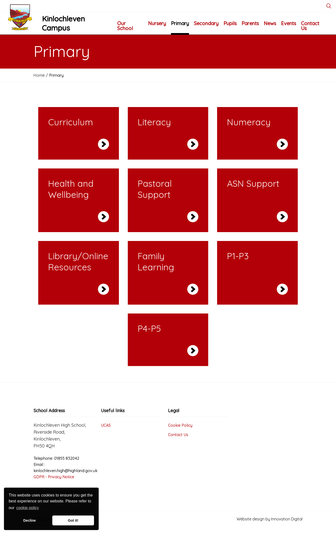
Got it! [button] (73, 520)
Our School (125, 25)
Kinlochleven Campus (63, 23)
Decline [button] (29, 520)
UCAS (106, 425)
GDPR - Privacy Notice (54, 476)
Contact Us (310, 25)
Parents (250, 23)
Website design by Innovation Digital (269, 518)
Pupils (230, 23)
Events (288, 23)
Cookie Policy (180, 425)
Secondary (206, 23)
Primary (180, 23)
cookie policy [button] (27, 508)
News (270, 23)
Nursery (157, 23)
